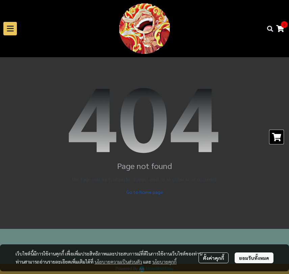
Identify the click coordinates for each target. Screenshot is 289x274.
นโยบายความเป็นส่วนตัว (118, 262)
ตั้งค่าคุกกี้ (213, 258)
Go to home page (144, 192)
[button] (270, 28)
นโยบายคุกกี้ (164, 262)
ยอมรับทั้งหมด (254, 258)
